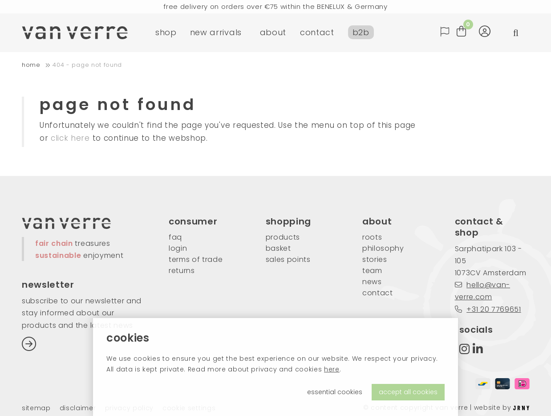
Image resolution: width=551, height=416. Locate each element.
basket (278, 248)
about (273, 33)
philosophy (383, 248)
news (372, 282)
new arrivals (216, 33)
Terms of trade (196, 259)
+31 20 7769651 (488, 309)
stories (374, 259)
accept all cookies (408, 391)
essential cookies (334, 391)
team (372, 270)
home (31, 65)
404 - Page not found (87, 65)
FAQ (175, 237)
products (283, 237)
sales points (288, 259)
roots (372, 237)
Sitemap (36, 408)
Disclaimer (78, 408)
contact (317, 33)
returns (182, 270)
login (178, 248)
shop (166, 33)
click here (70, 138)
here (332, 369)
